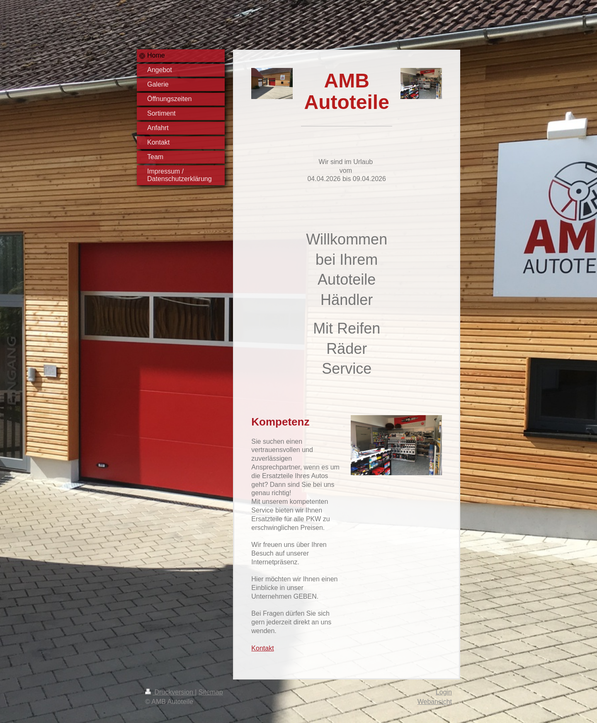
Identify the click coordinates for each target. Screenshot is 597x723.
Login (444, 692)
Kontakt (262, 648)
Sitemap (211, 692)
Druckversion (170, 692)
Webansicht (434, 701)
